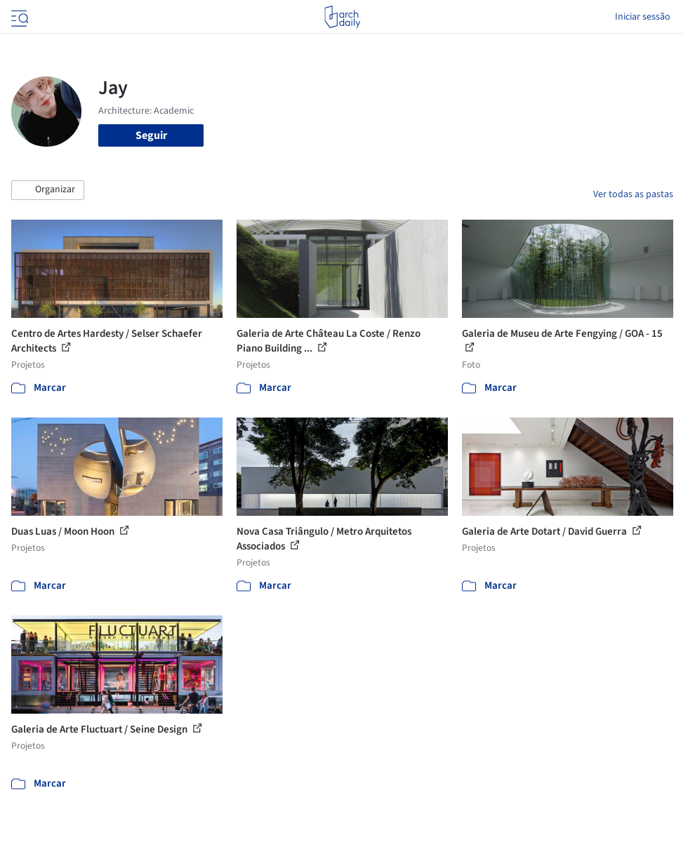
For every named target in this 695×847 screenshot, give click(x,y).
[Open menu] (18, 17)
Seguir (151, 135)
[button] (47, 190)
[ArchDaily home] (342, 17)
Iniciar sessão (642, 17)
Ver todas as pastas (633, 194)
